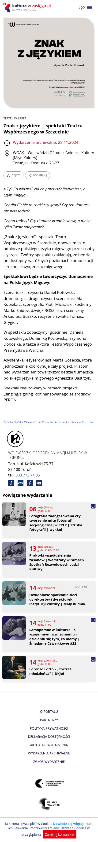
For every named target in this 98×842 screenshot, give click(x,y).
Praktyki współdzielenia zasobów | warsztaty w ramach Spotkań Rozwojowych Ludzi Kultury (56, 562)
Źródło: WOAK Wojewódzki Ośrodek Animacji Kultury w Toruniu (48, 422)
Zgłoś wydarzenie (49, 761)
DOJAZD (13, 175)
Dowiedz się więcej (68, 823)
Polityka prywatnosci (49, 728)
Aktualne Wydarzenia (49, 745)
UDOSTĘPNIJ (37, 175)
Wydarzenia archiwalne (49, 753)
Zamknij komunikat (59, 834)
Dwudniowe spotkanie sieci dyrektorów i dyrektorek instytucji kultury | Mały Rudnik (57, 599)
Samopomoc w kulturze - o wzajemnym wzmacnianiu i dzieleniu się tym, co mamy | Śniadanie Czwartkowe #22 (54, 637)
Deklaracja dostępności (49, 736)
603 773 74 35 (27, 475)
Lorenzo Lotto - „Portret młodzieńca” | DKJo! (50, 671)
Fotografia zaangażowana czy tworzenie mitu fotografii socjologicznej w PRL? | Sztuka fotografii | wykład (55, 523)
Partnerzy (49, 720)
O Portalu (49, 711)
